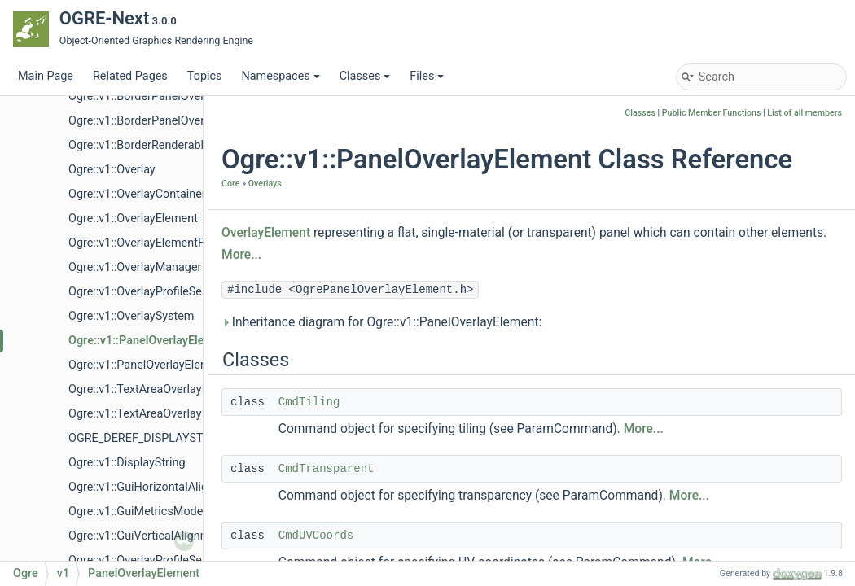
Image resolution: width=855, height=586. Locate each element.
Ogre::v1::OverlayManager (134, 267)
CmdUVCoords (315, 535)
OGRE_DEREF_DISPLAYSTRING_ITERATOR (178, 438)
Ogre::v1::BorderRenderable (139, 145)
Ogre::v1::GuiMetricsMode (135, 511)
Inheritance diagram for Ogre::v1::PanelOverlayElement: (381, 322)
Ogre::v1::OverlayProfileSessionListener (170, 292)
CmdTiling (309, 402)
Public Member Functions (711, 112)
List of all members (804, 112)
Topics (204, 76)
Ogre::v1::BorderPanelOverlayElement (164, 96)
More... (241, 254)
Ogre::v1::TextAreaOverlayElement (156, 389)
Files (427, 76)
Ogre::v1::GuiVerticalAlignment (147, 536)
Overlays (265, 183)
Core (230, 183)
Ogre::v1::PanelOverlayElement (149, 341)
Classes (365, 76)
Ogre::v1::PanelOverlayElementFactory (166, 365)
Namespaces (280, 76)
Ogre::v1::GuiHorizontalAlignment (154, 487)
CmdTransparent (326, 468)
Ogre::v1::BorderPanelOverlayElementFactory (184, 121)
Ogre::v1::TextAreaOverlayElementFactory (175, 414)
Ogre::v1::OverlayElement (133, 218)
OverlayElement (265, 232)
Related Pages (130, 76)
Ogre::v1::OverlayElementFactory (152, 243)
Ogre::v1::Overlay (112, 170)
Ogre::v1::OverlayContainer (137, 194)
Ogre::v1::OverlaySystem (131, 316)
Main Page (45, 76)
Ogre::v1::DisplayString (127, 463)
